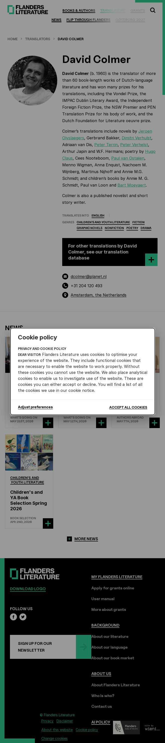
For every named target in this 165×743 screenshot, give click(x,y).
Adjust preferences (35, 407)
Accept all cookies (128, 407)
